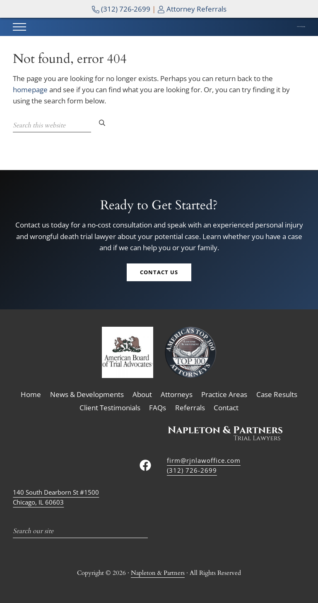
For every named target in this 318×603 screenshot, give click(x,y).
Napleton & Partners (158, 573)
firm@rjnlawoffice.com (204, 460)
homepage (30, 105)
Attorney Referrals (191, 9)
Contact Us (159, 273)
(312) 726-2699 (121, 9)
